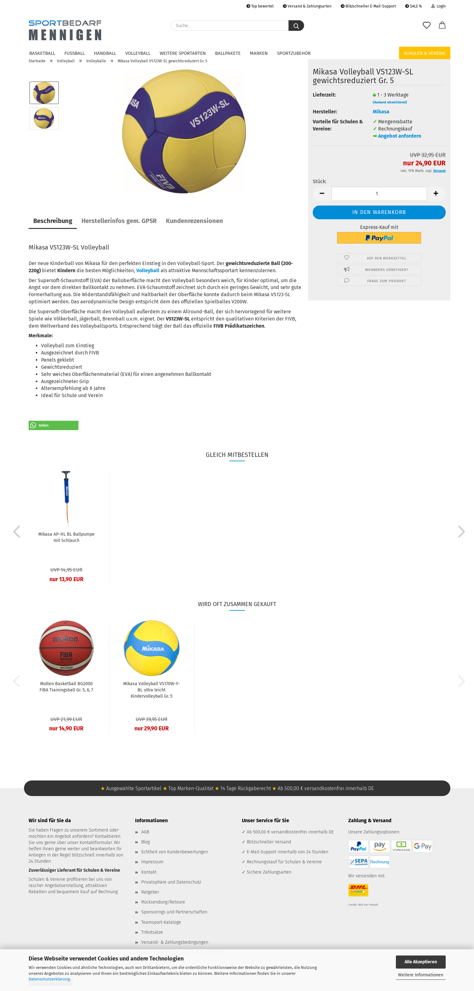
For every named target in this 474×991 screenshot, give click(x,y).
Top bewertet (260, 6)
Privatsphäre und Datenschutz (171, 882)
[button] (442, 25)
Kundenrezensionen (194, 221)
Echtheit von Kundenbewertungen (174, 852)
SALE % (413, 6)
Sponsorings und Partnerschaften (174, 912)
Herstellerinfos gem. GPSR (119, 221)
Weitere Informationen (420, 975)
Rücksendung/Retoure (163, 902)
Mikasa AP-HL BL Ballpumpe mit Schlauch (66, 537)
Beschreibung (52, 221)
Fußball (74, 53)
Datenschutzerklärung (49, 979)
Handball (105, 53)
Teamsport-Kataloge (161, 922)
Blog (145, 842)
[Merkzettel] (426, 25)
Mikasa (381, 112)
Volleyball (137, 53)
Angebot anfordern (399, 136)
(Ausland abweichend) (390, 102)
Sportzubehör (294, 53)
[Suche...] (296, 25)
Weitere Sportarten (183, 53)
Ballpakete (228, 53)
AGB (145, 832)
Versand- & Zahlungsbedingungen (174, 942)
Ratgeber (150, 892)
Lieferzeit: (324, 95)
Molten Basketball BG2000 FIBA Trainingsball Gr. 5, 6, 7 (66, 687)
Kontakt (149, 872)
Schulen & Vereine (425, 53)
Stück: (319, 181)
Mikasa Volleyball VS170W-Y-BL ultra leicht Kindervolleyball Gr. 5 (151, 690)
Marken (259, 53)
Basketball (42, 53)
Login (438, 6)
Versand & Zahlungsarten (307, 6)
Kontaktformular (96, 842)
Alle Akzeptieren (421, 962)
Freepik (373, 904)
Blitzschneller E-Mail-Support (368, 6)
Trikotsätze (152, 932)
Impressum (152, 862)
